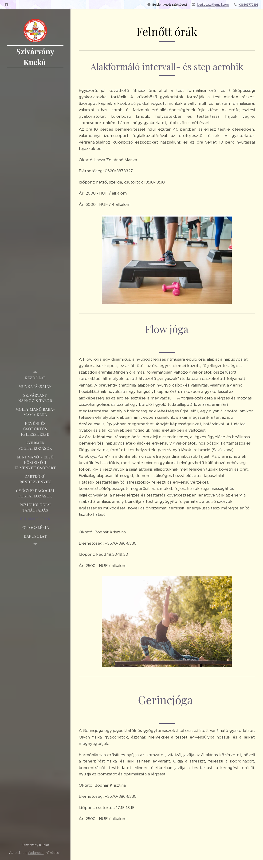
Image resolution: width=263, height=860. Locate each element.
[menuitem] (35, 377)
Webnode (36, 853)
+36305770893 (248, 4)
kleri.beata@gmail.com (213, 4)
